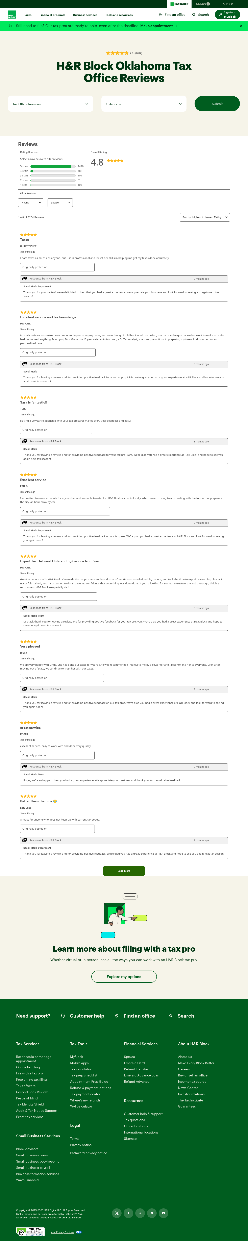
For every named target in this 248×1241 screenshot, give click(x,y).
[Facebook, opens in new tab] (128, 1213)
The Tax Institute (190, 1100)
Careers (184, 1069)
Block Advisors (27, 1149)
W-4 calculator (81, 1106)
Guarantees (187, 1106)
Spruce (129, 1056)
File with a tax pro (29, 1073)
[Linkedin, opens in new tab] (163, 1213)
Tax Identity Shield (30, 1104)
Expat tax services (29, 1117)
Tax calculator (80, 1069)
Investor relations (191, 1094)
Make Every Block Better (196, 1063)
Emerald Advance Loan (141, 1075)
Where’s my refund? (85, 1100)
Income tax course (192, 1081)
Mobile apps (79, 1063)
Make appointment (157, 25)
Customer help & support (143, 1114)
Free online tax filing (31, 1079)
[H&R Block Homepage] (179, 4)
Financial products (52, 15)
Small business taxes (32, 1155)
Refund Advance (136, 1081)
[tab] (50, 103)
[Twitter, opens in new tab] (117, 1213)
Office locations (136, 1126)
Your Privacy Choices (62, 1232)
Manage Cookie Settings (88, 1151)
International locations (141, 1132)
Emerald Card (134, 1063)
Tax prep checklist (83, 1075)
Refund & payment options (90, 1088)
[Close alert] (241, 26)
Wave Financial (27, 1180)
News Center (188, 1088)
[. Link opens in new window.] (30, 1232)
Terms (74, 1138)
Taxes (27, 15)
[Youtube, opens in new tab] (152, 1213)
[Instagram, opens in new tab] (140, 1213)
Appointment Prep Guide (89, 1081)
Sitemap (130, 1139)
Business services (85, 15)
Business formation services (37, 1174)
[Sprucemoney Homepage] (228, 4)
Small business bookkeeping (37, 1161)
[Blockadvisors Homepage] (204, 4)
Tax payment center (85, 1094)
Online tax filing (28, 1067)
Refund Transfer (136, 1069)
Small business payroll (33, 1167)
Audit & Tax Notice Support (36, 1110)
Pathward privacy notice (88, 1157)
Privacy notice (81, 1145)
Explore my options (124, 976)
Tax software (25, 1086)
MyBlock (76, 1056)
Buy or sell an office (192, 1075)
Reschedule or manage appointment (33, 1059)
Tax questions (134, 1120)
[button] (227, 14)
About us (185, 1056)
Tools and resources (119, 15)
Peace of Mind (27, 1098)
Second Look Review (32, 1092)
